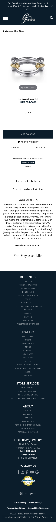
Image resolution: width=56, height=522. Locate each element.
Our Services (27, 388)
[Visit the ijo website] (33, 493)
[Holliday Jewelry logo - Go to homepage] (28, 18)
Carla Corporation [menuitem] (28, 295)
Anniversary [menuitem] (28, 336)
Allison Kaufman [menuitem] (28, 285)
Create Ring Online (28, 395)
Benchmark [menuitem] (28, 292)
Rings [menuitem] (28, 347)
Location (28, 414)
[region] (28, 66)
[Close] (52, 6)
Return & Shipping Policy (28, 425)
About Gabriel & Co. (28, 188)
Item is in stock (28, 162)
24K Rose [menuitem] (28, 281)
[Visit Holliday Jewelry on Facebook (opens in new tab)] (18, 472)
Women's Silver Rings (14, 31)
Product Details (28, 180)
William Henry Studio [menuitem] (28, 324)
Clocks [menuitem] (28, 372)
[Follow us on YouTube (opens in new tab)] (32, 472)
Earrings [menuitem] (28, 350)
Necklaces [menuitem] (28, 354)
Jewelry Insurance (28, 391)
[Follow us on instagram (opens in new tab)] (22, 472)
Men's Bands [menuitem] (28, 343)
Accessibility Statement (38, 508)
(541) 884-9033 (28, 102)
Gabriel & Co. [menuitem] (28, 303)
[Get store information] (28, 458)
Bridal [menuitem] (28, 340)
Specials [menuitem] (28, 375)
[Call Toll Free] (28, 454)
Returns (40, 147)
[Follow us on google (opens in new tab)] (37, 472)
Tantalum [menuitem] (28, 320)
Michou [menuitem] (28, 310)
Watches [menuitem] (28, 361)
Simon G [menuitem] (28, 317)
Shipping (15, 147)
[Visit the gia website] (23, 493)
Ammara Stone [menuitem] (28, 288)
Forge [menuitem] (28, 299)
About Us (28, 411)
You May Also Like (28, 255)
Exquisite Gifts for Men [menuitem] (28, 365)
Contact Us (28, 421)
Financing (28, 418)
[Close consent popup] (51, 517)
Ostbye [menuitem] (28, 313)
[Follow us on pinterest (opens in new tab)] (27, 472)
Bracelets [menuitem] (28, 357)
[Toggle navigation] (5, 18)
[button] (51, 18)
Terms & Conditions (28, 432)
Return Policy (20, 502)
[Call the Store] (28, 450)
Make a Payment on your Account (28, 398)
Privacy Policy (28, 428)
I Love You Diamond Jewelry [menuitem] (28, 306)
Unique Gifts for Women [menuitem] (28, 368)
